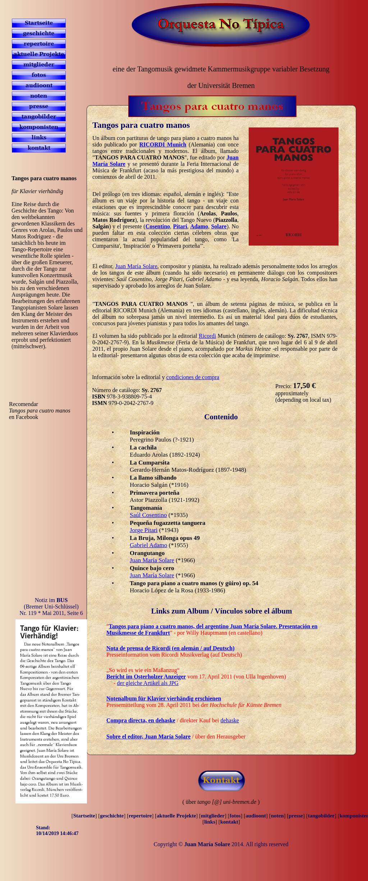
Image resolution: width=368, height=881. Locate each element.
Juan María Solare (136, 266)
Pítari (180, 226)
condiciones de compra (193, 377)
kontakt (229, 822)
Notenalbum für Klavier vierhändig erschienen (163, 698)
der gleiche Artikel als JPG (148, 683)
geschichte (112, 816)
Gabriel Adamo (148, 545)
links (209, 822)
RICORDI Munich (163, 144)
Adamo (199, 226)
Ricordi (207, 336)
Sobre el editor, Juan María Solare (148, 736)
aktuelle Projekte (176, 816)
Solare (218, 226)
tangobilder (321, 816)
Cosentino (158, 226)
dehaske (229, 720)
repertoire (140, 816)
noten (277, 816)
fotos (235, 816)
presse (296, 816)
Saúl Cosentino (148, 515)
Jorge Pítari (144, 530)
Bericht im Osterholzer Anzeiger (146, 676)
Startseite (84, 816)
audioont (255, 816)
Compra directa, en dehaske (140, 720)
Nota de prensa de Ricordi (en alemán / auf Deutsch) (170, 648)
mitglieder (213, 816)
